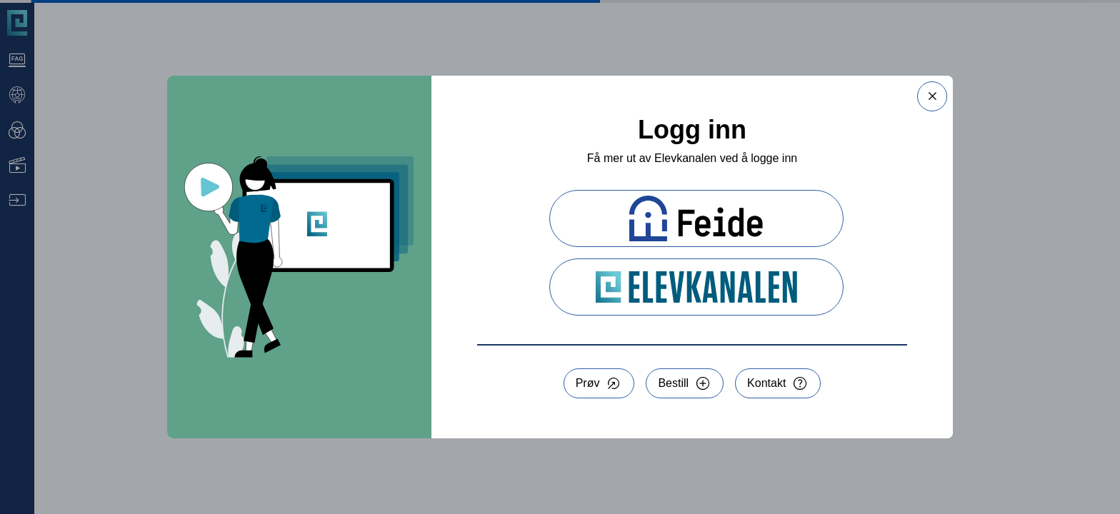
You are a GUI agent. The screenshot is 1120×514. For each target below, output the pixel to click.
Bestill (673, 383)
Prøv (588, 383)
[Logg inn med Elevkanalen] (696, 287)
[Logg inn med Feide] (696, 218)
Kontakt (766, 383)
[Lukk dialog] (932, 96)
